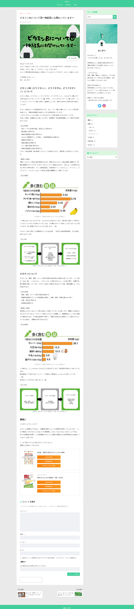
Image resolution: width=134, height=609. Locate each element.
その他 (91, 137)
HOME (67, 600)
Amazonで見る (44, 457)
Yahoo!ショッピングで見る (45, 461)
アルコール (93, 134)
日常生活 (92, 141)
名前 (22, 526)
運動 (90, 120)
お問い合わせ (67, 604)
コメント (24, 503)
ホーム (60, 4)
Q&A (75, 4)
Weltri (67, 1)
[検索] (115, 17)
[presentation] (31, 571)
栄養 (90, 124)
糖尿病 (92, 131)
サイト (22, 542)
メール (23, 534)
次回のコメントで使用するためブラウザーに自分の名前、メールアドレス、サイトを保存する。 (49, 549)
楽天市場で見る (61, 457)
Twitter (68, 4)
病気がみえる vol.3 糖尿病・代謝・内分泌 (50, 474)
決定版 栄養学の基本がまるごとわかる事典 (51, 452)
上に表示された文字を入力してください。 (34, 558)
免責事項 (74, 604)
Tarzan (91, 145)
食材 (91, 128)
